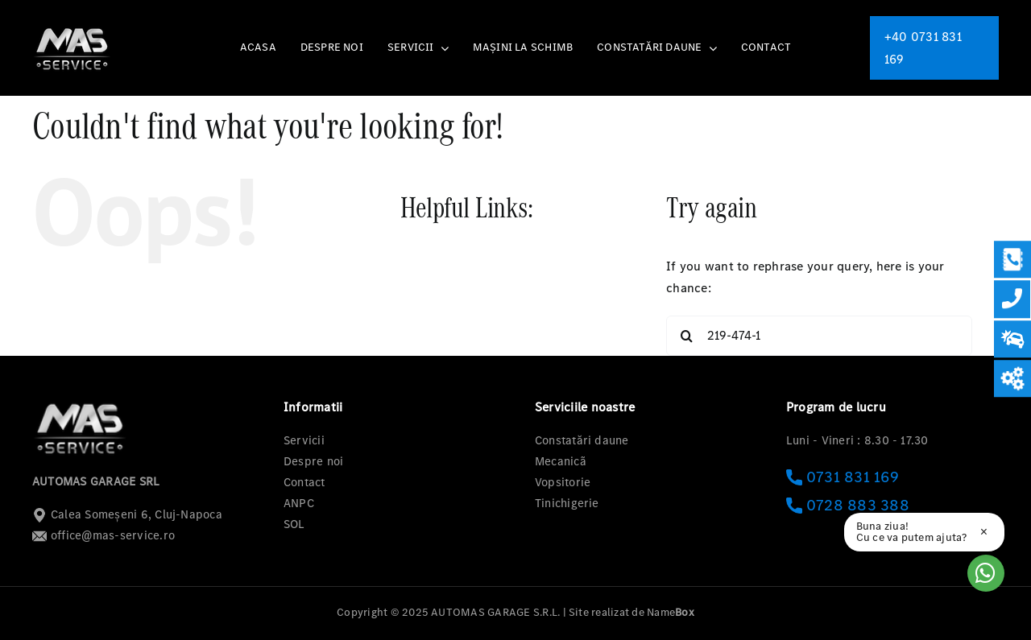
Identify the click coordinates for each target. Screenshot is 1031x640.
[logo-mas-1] (72, 27)
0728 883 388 (847, 505)
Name (670, 612)
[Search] (686, 336)
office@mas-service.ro (103, 535)
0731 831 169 (842, 477)
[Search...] (819, 336)
